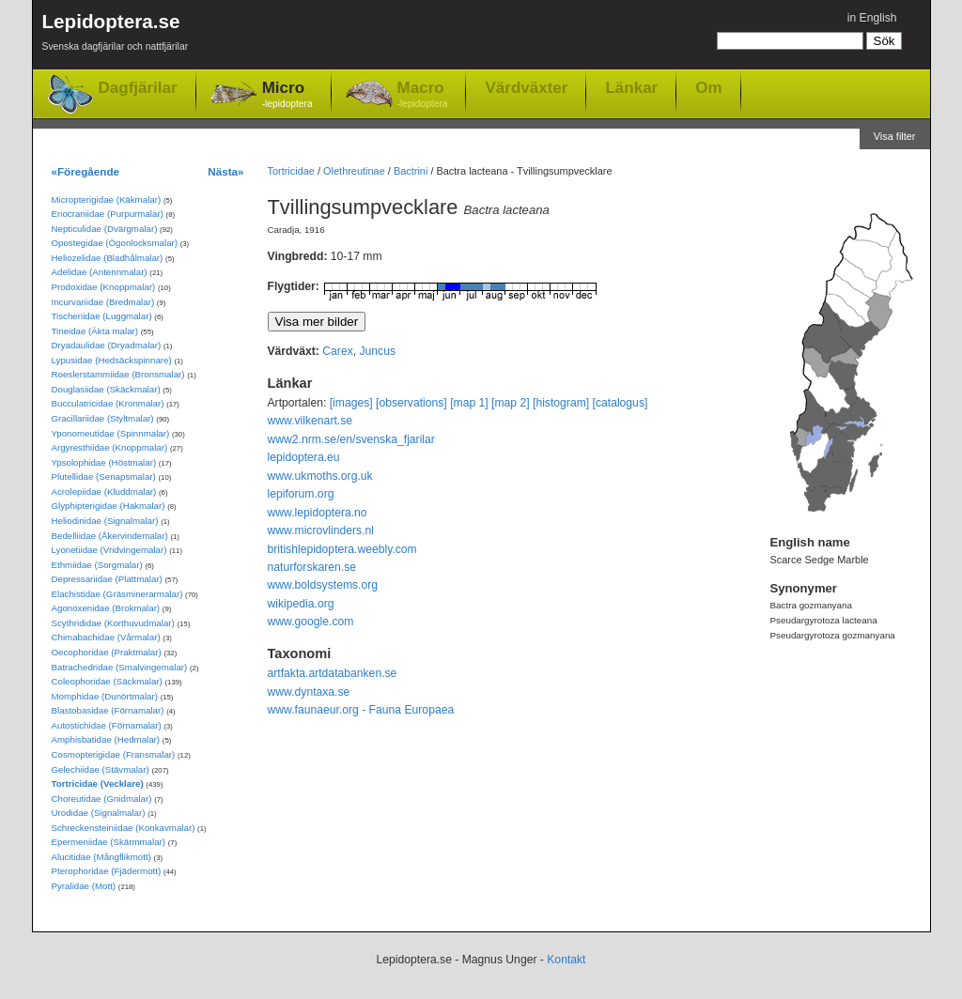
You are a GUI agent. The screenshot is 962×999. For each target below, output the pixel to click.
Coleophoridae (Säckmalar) (107, 681)
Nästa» (225, 171)
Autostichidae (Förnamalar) (107, 725)
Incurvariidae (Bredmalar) (103, 302)
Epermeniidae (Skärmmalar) (109, 842)
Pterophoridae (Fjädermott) (107, 871)
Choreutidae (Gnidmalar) (102, 798)
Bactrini (410, 171)
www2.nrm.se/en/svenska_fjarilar (351, 439)
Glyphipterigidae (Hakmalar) (108, 505)
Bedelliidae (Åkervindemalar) (110, 535)
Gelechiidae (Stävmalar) (100, 769)
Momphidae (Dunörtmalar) (105, 696)
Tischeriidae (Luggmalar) (102, 316)
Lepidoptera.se (115, 35)
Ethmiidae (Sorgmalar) (97, 565)
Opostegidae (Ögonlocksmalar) (115, 243)
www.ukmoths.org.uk (320, 476)
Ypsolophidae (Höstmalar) (104, 462)
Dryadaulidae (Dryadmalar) (107, 345)
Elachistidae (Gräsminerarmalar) (117, 594)
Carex (337, 351)
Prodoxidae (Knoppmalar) (104, 287)
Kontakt (566, 959)
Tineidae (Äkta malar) (95, 331)
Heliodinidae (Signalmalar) (105, 520)
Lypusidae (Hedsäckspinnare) (112, 360)
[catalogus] (620, 402)
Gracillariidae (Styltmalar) (103, 418)
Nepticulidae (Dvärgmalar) (105, 228)
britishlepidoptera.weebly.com (342, 549)
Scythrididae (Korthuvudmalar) (113, 623)
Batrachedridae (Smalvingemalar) (120, 667)
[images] (351, 402)
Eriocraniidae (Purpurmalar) (107, 213)
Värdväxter (526, 87)
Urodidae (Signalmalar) (99, 812)
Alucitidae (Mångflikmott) (101, 857)
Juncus (378, 351)
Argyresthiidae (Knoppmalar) (110, 447)
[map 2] (510, 402)
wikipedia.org (301, 603)
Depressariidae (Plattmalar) (107, 579)
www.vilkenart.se (310, 420)
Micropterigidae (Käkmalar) (107, 199)
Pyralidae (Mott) (84, 886)
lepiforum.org (301, 493)
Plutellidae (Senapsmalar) (104, 476)
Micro (287, 95)
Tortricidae (291, 171)
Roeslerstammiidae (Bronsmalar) (118, 374)
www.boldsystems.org (323, 585)
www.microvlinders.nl (321, 530)
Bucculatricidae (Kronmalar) (108, 403)
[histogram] (561, 402)
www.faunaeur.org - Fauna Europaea (361, 709)
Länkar (631, 87)
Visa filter (895, 136)
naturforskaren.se (312, 567)
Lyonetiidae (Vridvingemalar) (109, 550)
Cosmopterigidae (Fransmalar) (114, 754)
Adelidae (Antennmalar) (99, 272)
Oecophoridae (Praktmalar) (107, 652)
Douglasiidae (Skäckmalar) (106, 389)
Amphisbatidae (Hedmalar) (106, 739)
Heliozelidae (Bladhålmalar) (107, 258)
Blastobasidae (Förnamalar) (108, 710)
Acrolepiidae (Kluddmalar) (104, 491)
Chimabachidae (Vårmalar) (106, 637)
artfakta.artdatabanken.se (332, 673)
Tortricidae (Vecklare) (98, 783)
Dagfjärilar (138, 88)
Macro (422, 95)
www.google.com (311, 621)
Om (708, 87)
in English (872, 17)
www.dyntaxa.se (309, 692)
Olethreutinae (354, 171)
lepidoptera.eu (304, 457)
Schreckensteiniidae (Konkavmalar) (123, 827)
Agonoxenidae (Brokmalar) (106, 608)
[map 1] (469, 402)
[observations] (411, 402)
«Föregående (86, 171)
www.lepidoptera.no (317, 512)
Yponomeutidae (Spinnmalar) (111, 433)
